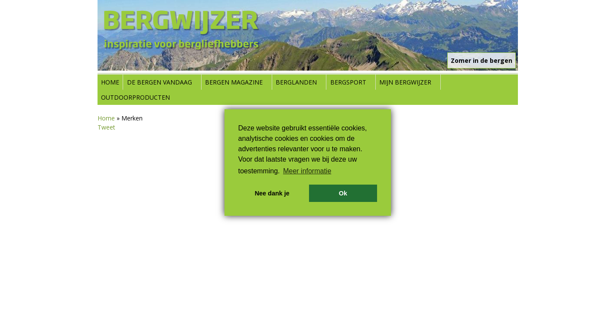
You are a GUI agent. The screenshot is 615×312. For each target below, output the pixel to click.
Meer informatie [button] (307, 171)
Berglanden (296, 82)
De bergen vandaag (159, 82)
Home (110, 82)
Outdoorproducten (135, 97)
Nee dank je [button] (272, 193)
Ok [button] (343, 193)
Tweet (106, 127)
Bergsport (348, 82)
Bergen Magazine (234, 82)
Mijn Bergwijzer (405, 82)
